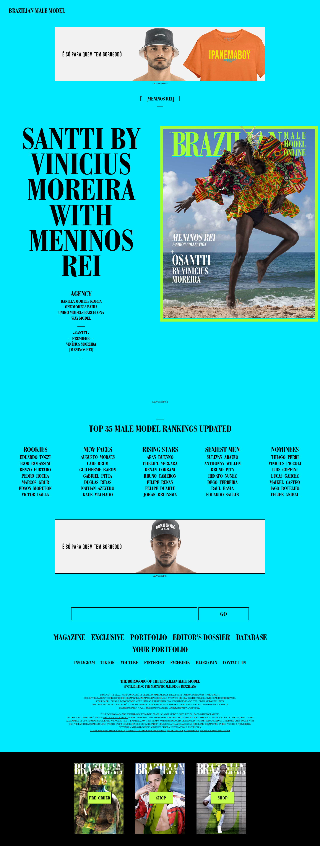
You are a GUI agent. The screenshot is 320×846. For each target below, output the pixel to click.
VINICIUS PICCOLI (285, 463)
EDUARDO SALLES (222, 495)
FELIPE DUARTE (160, 488)
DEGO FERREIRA (222, 482)
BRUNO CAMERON (160, 476)
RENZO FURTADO (35, 470)
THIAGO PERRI (285, 457)
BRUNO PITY (222, 470)
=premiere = (81, 338)
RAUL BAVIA (222, 488)
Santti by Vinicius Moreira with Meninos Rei (81, 202)
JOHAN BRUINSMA (160, 495)
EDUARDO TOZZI (35, 457)
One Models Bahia (81, 307)
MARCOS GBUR (35, 482)
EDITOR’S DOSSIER (201, 637)
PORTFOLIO (148, 637)
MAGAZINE (69, 637)
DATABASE (251, 637)
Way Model (81, 318)
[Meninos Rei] (81, 350)
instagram (84, 663)
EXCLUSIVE (107, 637)
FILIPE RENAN (160, 482)
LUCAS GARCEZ (285, 476)
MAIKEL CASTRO (285, 482)
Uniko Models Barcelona (81, 312)
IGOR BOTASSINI (35, 463)
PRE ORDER (99, 798)
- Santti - (81, 333)
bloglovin (206, 663)
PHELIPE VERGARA (160, 463)
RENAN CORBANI (160, 470)
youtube (129, 663)
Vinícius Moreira (81, 344)
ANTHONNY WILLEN (222, 463)
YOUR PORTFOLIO (160, 649)
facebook (180, 663)
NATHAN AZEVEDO (97, 488)
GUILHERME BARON (97, 470)
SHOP (161, 798)
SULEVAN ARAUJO (222, 457)
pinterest (154, 663)
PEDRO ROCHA (35, 476)
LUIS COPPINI (285, 470)
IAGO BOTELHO (284, 488)
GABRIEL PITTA (97, 476)
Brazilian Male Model (37, 11)
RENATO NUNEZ (222, 476)
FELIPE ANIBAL (285, 495)
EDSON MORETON (35, 488)
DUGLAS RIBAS (97, 482)
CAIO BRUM (98, 463)
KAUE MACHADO (98, 495)
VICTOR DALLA (35, 495)
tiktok (108, 663)
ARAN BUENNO (160, 457)
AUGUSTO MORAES (98, 457)
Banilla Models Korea (81, 301)
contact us (234, 663)
